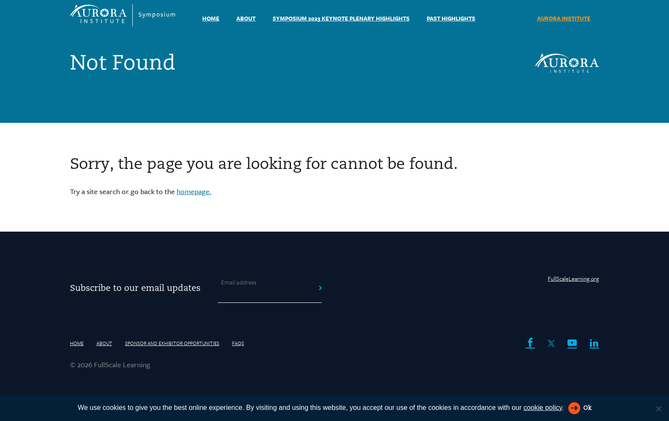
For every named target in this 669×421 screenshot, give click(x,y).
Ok (587, 408)
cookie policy (543, 407)
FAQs (238, 343)
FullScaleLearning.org (573, 278)
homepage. (194, 191)
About (246, 18)
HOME (210, 18)
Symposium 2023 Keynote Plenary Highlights (341, 18)
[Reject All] (658, 408)
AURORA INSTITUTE (563, 18)
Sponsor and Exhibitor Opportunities (172, 343)
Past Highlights (451, 18)
